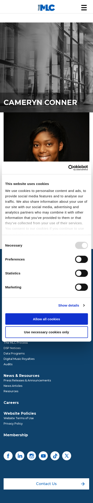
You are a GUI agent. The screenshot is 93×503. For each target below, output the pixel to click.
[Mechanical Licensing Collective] (46, 8)
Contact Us (60, 484)
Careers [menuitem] (11, 403)
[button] (84, 7)
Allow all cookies (46, 319)
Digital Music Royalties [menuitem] (19, 359)
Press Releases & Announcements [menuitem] (27, 380)
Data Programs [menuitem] (14, 353)
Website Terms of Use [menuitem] (19, 418)
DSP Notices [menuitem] (12, 348)
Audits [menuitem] (8, 364)
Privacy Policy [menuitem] (13, 423)
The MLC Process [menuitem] (16, 342)
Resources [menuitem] (11, 391)
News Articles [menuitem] (13, 385)
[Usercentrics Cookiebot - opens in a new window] (68, 168)
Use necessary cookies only (46, 332)
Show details (68, 305)
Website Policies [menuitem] (20, 413)
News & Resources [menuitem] (21, 376)
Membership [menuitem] (16, 435)
